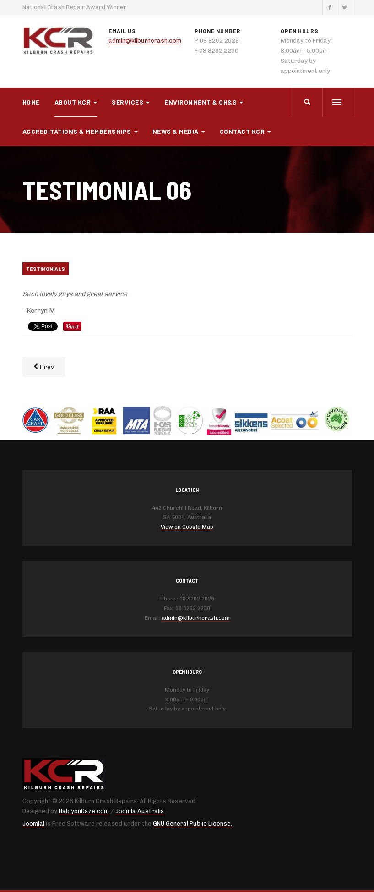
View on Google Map (187, 526)
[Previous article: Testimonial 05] (43, 367)
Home (31, 102)
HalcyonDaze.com (84, 811)
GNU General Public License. (192, 823)
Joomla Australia (139, 811)
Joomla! (33, 823)
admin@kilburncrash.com (144, 40)
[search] (307, 102)
